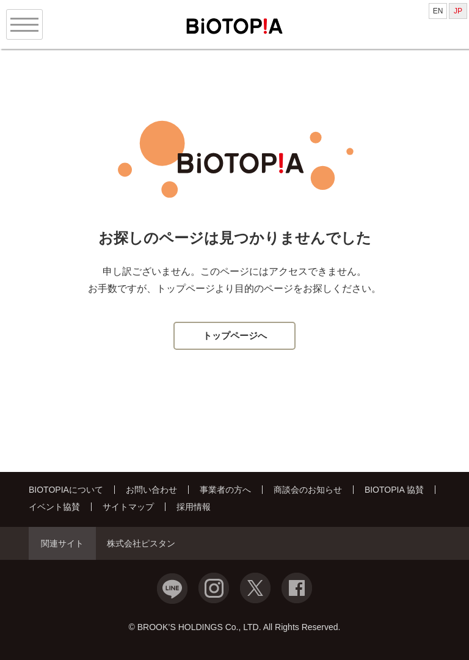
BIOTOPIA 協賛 (394, 490)
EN (438, 11)
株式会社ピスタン (141, 543)
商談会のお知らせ (308, 490)
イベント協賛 (54, 507)
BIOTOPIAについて (66, 490)
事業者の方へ (225, 490)
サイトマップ (128, 507)
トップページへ (235, 335)
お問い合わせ (151, 490)
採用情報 (193, 507)
